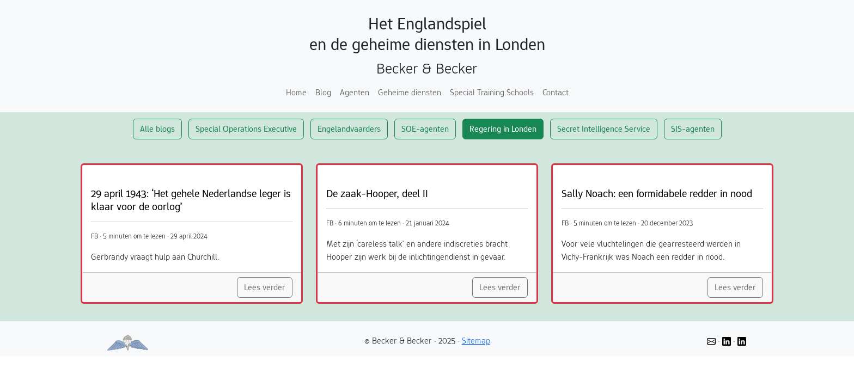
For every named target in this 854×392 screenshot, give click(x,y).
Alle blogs (157, 128)
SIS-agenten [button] (693, 128)
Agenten (354, 92)
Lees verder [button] (264, 287)
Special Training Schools (492, 92)
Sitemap (476, 340)
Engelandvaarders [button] (349, 128)
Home (296, 92)
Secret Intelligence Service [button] (603, 128)
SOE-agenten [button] (425, 128)
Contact (555, 92)
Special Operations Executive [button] (246, 128)
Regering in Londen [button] (502, 128)
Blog (323, 92)
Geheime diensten (409, 92)
